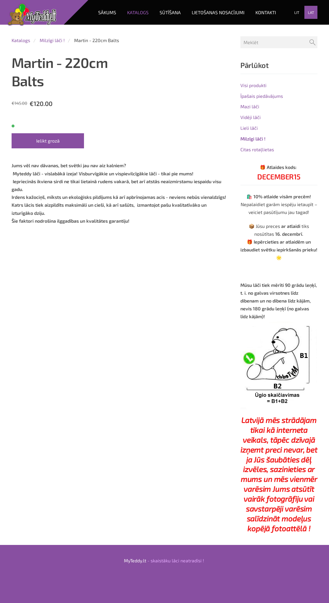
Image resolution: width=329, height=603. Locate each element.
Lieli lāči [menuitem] (249, 128)
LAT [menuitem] (311, 12)
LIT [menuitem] (296, 12)
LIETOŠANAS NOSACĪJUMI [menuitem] (218, 12)
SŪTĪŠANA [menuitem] (170, 12)
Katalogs (21, 40)
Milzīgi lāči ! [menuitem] (253, 138)
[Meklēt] (278, 42)
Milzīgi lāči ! (52, 40)
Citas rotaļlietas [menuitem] (257, 149)
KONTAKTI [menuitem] (265, 12)
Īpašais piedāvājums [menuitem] (261, 96)
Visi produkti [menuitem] (253, 85)
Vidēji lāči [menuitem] (250, 117)
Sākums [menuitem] (107, 12)
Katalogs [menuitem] (138, 12)
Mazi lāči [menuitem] (249, 106)
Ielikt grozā (48, 140)
